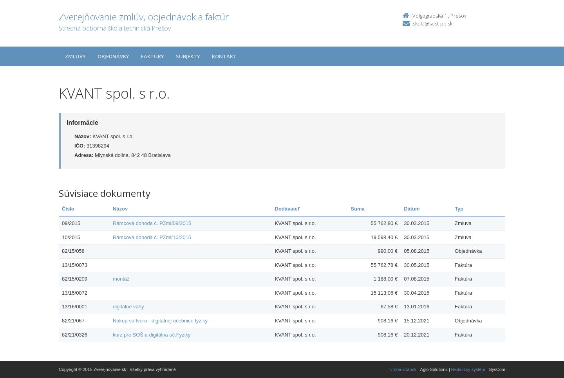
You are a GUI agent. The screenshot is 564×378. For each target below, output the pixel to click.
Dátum (411, 209)
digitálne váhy (128, 307)
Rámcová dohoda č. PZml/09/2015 (152, 223)
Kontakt (224, 56)
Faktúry (152, 56)
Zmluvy (75, 56)
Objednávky (113, 56)
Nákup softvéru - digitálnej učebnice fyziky (160, 321)
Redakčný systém (468, 369)
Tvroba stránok (402, 369)
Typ (459, 209)
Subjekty (188, 56)
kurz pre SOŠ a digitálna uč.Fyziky (152, 335)
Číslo (68, 209)
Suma (357, 209)
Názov (120, 209)
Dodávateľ (287, 209)
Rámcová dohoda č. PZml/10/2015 (152, 237)
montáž (121, 279)
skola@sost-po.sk (432, 23)
